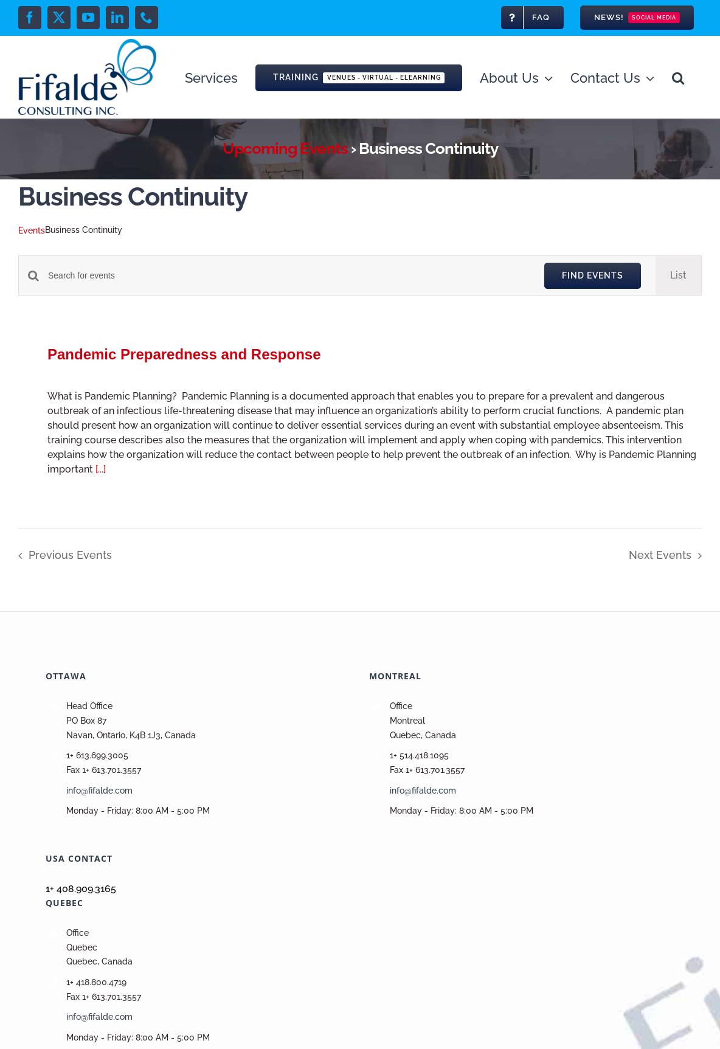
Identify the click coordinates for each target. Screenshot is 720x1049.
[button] (678, 77)
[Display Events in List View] (678, 275)
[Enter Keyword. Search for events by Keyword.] (289, 276)
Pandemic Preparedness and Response (184, 354)
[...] (100, 469)
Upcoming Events (285, 148)
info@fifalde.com (99, 790)
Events (31, 230)
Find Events (592, 275)
